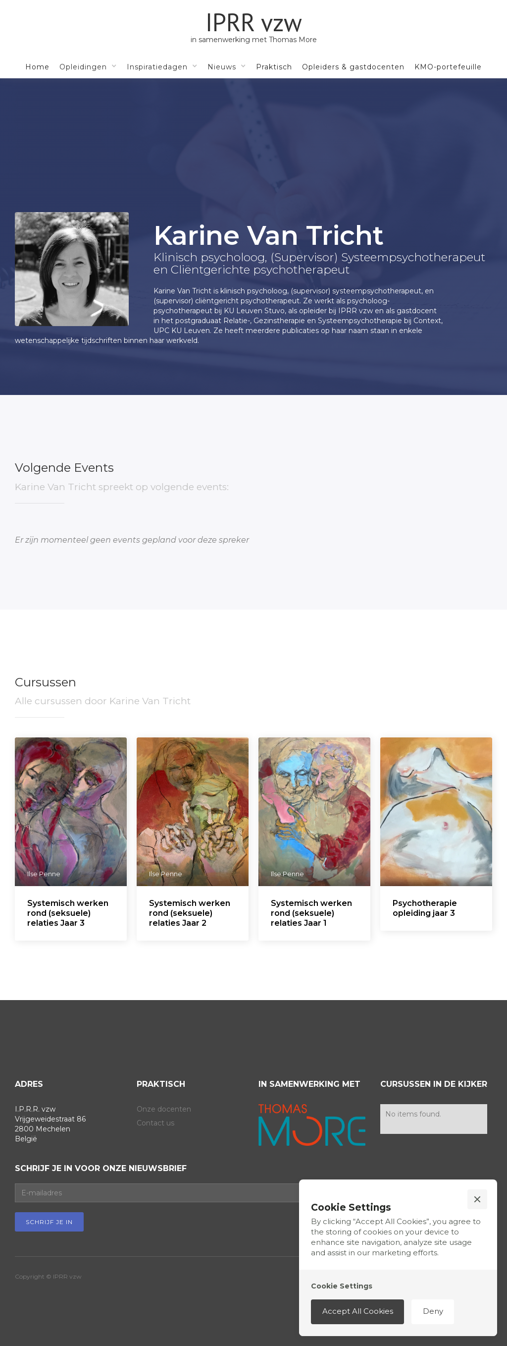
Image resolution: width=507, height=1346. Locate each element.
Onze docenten (164, 1109)
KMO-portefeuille (448, 66)
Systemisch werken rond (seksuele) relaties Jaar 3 (67, 913)
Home (37, 66)
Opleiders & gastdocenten (353, 66)
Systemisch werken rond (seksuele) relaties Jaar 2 (189, 913)
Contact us (155, 1123)
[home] (254, 27)
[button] (88, 66)
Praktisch (274, 66)
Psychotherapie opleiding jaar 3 (425, 908)
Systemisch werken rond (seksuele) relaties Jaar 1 (311, 913)
